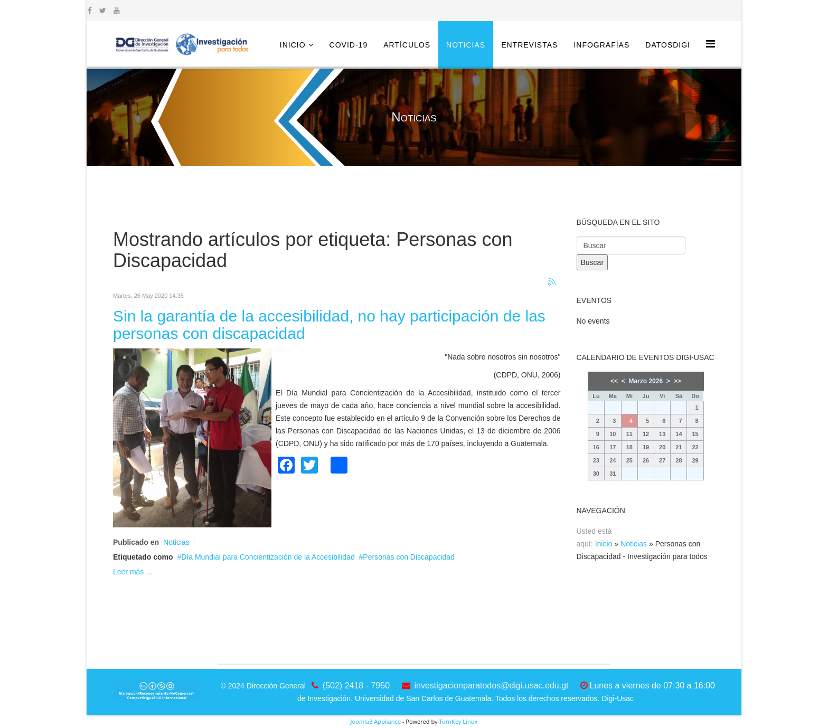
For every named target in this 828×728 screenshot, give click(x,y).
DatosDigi (667, 45)
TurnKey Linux (458, 721)
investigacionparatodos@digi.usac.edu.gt (492, 685)
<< (614, 381)
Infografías (601, 45)
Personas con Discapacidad (409, 557)
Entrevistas (529, 45)
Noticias (465, 45)
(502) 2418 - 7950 (356, 685)
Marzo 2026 (645, 381)
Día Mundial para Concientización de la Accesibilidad (267, 557)
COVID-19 (349, 45)
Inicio (293, 45)
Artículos (406, 45)
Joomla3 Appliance (376, 721)
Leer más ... (132, 572)
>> (677, 381)
